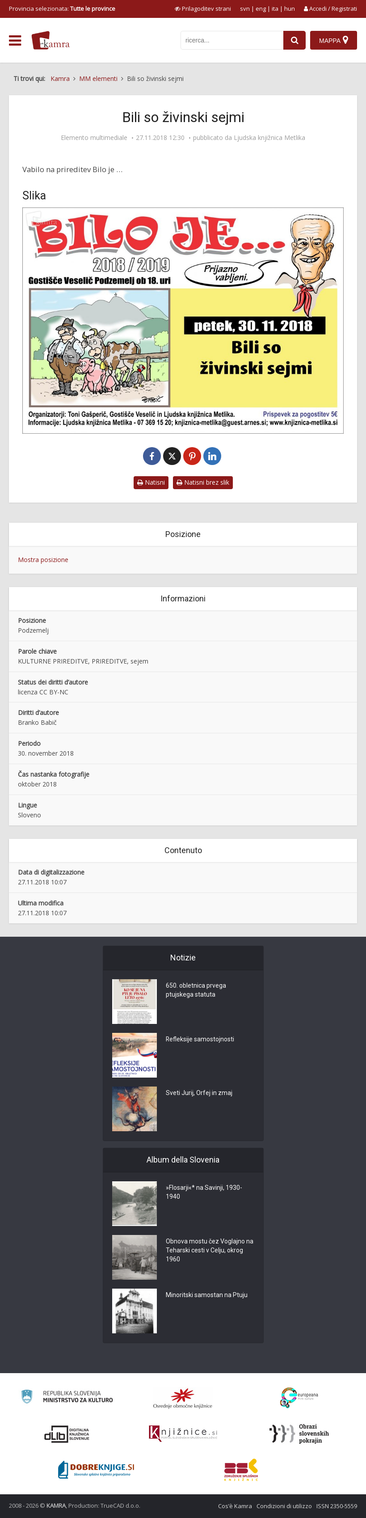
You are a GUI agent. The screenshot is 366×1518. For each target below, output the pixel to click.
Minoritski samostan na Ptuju (207, 1295)
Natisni (151, 482)
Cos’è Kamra (235, 1506)
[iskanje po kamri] (232, 40)
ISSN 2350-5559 (336, 1506)
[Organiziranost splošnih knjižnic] (183, 1398)
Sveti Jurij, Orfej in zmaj (199, 1093)
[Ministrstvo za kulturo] (66, 1398)
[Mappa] (333, 40)
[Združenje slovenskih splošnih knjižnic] (183, 1434)
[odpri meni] (15, 41)
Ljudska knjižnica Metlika (269, 138)
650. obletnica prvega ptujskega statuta (196, 990)
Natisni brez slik (203, 482)
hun (289, 8)
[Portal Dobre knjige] (96, 1470)
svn (245, 8)
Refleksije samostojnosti (200, 1039)
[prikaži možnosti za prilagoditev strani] (203, 8)
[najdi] (294, 40)
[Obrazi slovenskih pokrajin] (299, 1434)
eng (261, 8)
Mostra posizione (43, 559)
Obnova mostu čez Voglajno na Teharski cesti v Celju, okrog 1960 (209, 1250)
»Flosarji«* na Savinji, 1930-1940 (204, 1192)
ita (275, 8)
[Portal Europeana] (299, 1398)
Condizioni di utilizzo (284, 1506)
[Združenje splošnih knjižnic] (241, 1470)
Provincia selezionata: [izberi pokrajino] (62, 8)
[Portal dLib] (67, 1434)
